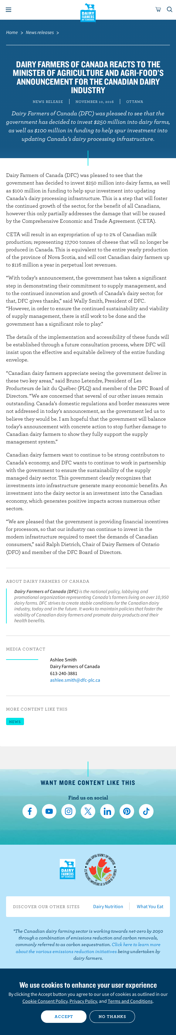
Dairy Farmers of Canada (88, 12)
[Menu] (8, 10)
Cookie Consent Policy (44, 1001)
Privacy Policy (83, 1001)
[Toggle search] (170, 10)
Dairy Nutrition (108, 906)
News (15, 721)
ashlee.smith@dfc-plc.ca (75, 680)
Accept (64, 1016)
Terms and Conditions (130, 1001)
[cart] (158, 10)
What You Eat (150, 906)
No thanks (112, 1016)
